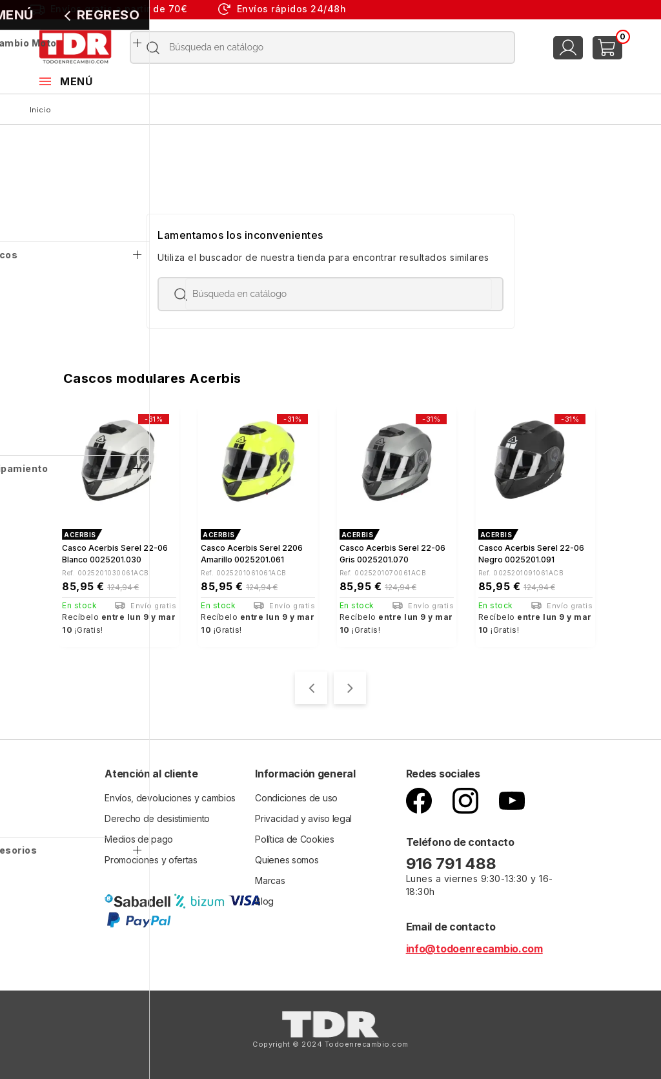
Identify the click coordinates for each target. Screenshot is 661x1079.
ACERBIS (80, 535)
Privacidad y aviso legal (303, 815)
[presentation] (311, 685)
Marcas (270, 877)
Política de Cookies (294, 836)
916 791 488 (453, 861)
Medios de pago (139, 836)
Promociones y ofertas (151, 857)
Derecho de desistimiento (157, 815)
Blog (264, 898)
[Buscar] (322, 47)
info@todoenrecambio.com (474, 946)
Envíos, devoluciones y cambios (170, 795)
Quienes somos (286, 857)
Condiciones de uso (296, 795)
